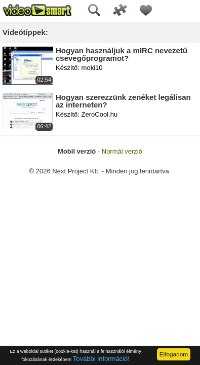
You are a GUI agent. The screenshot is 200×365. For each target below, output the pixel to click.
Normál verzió (122, 151)
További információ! (101, 358)
